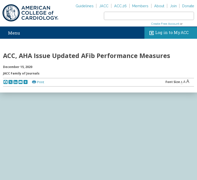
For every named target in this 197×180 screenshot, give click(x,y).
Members (140, 6)
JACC (103, 6)
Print (40, 82)
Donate (188, 6)
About (159, 6)
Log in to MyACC (167, 32)
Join (173, 6)
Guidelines (85, 6)
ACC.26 (120, 6)
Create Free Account (165, 24)
